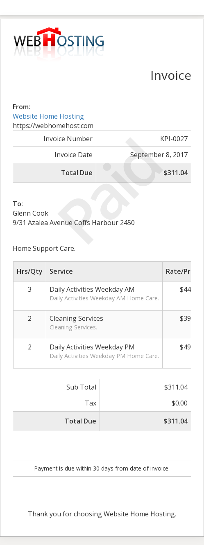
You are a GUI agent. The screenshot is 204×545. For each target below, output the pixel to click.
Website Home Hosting (48, 116)
